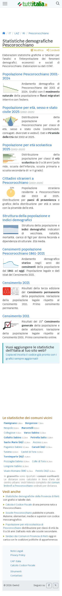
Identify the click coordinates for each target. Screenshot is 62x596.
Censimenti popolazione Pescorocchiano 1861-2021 (23, 251)
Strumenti (15, 571)
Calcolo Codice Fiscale (22, 565)
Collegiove (12, 432)
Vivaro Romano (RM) (18, 470)
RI (23, 33)
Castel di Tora (32, 451)
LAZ (16, 33)
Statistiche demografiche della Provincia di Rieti (32, 496)
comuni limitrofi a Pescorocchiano (32, 484)
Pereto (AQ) (45, 470)
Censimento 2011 (15, 316)
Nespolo (11, 427)
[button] (57, 4)
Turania (11, 451)
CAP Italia (15, 561)
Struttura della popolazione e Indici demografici (26, 218)
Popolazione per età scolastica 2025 (27, 147)
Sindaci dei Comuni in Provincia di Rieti (27, 536)
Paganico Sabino (16, 447)
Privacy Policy (17, 555)
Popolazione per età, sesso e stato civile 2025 (29, 109)
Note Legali (16, 551)
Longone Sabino (16, 466)
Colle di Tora (42, 461)
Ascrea (40, 442)
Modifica (37, 50)
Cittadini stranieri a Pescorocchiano (18, 180)
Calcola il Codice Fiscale (19, 504)
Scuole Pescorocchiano (19, 512)
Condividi (53, 50)
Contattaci (16, 575)
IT (10, 33)
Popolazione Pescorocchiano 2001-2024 (30, 76)
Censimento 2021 (16, 283)
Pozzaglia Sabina (16, 461)
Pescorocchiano (39, 33)
